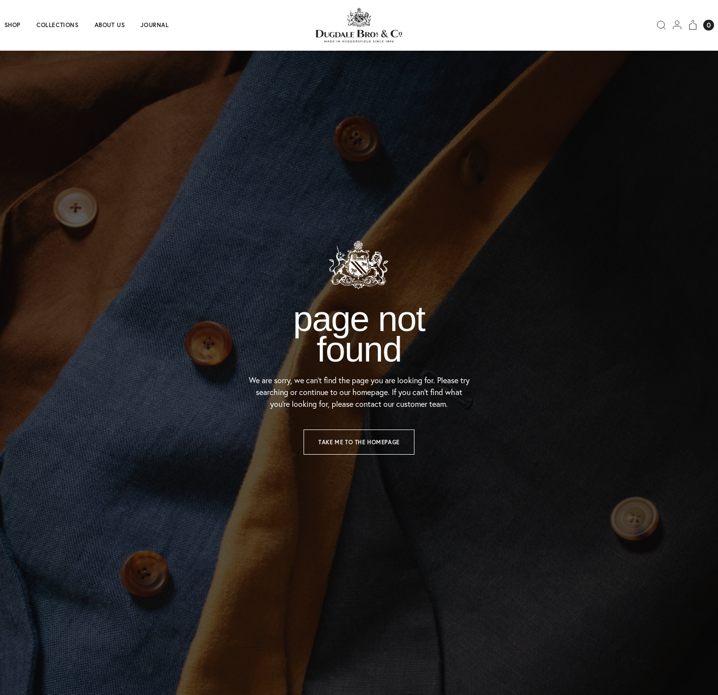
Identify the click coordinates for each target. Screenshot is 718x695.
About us (110, 25)
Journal (154, 25)
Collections (57, 25)
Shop (12, 25)
